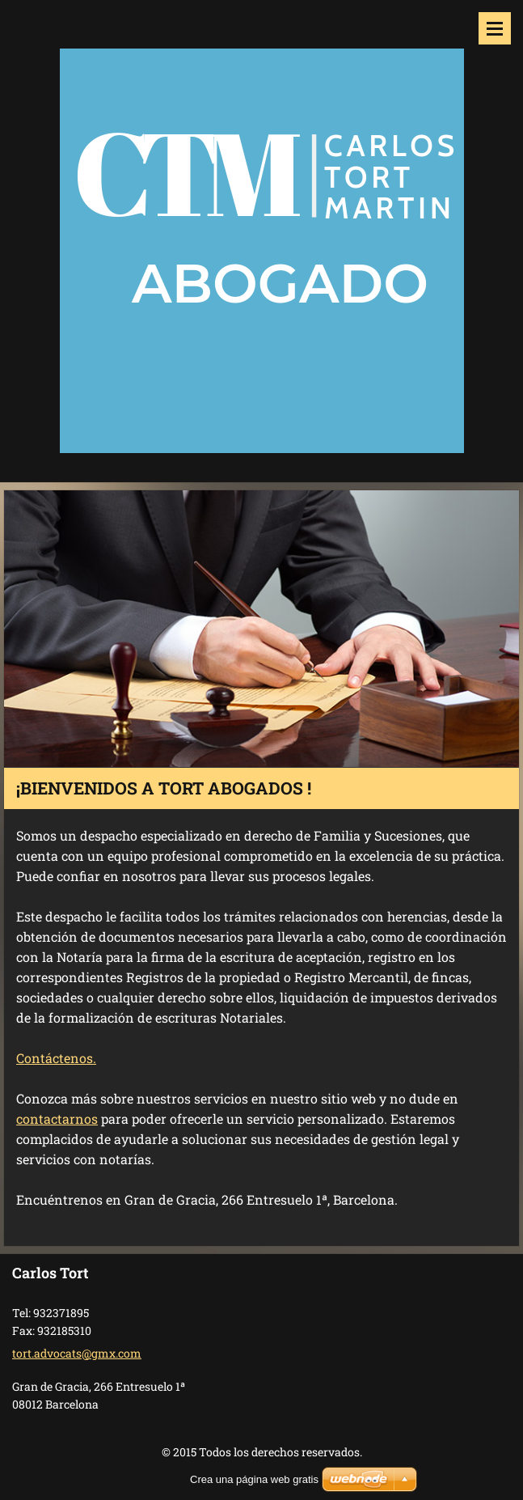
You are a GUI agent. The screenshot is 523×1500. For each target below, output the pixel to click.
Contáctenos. (56, 1057)
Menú (495, 28)
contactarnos (57, 1118)
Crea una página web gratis (254, 1479)
